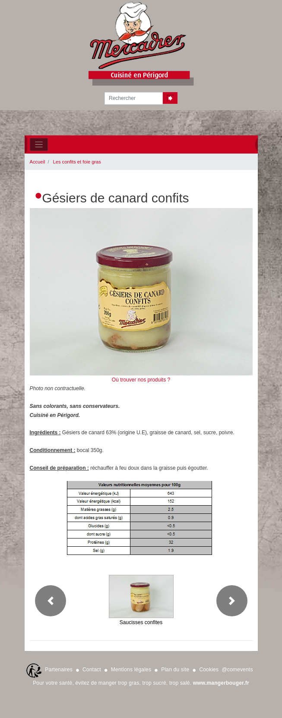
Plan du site (175, 670)
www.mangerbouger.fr (221, 683)
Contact (91, 670)
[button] (50, 600)
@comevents (237, 670)
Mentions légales (131, 670)
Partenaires (59, 670)
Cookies (209, 670)
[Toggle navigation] (39, 144)
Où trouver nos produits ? (141, 380)
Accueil (37, 161)
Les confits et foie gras (77, 161)
